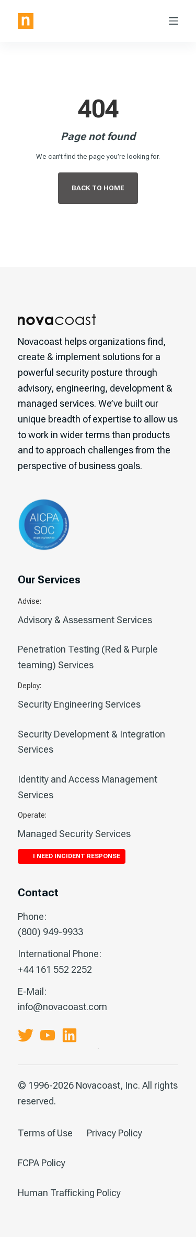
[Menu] (173, 21)
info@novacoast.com (62, 1006)
